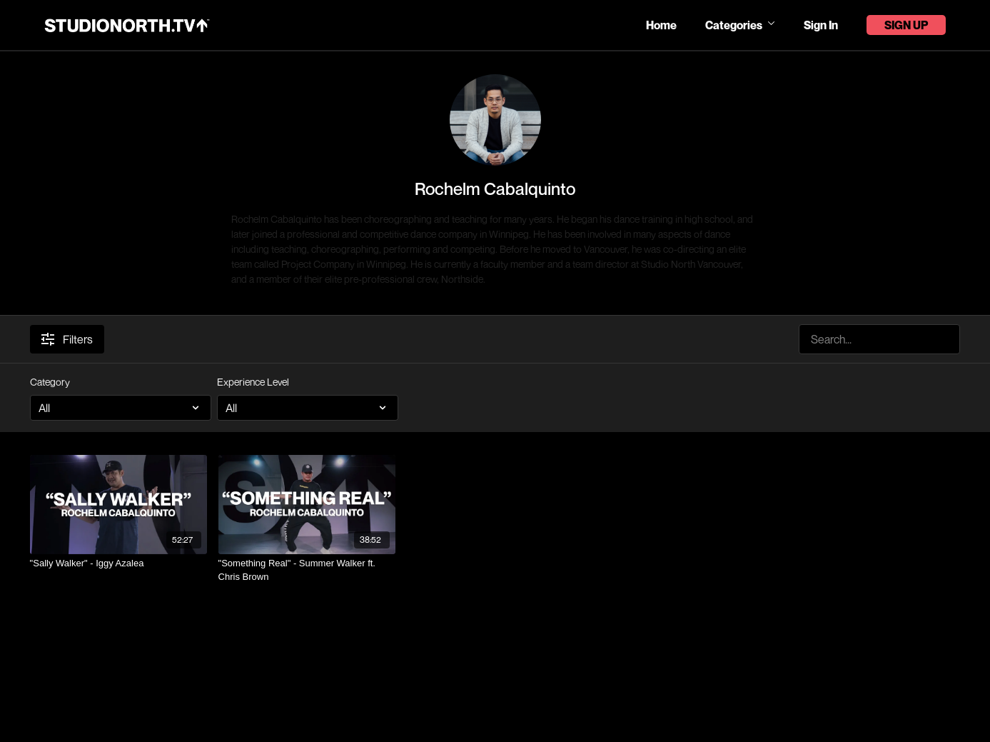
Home (661, 25)
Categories (740, 25)
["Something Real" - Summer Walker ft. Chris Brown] (306, 570)
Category (50, 382)
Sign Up (906, 25)
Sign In (821, 25)
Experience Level (253, 382)
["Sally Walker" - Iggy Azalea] (118, 563)
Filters (67, 339)
